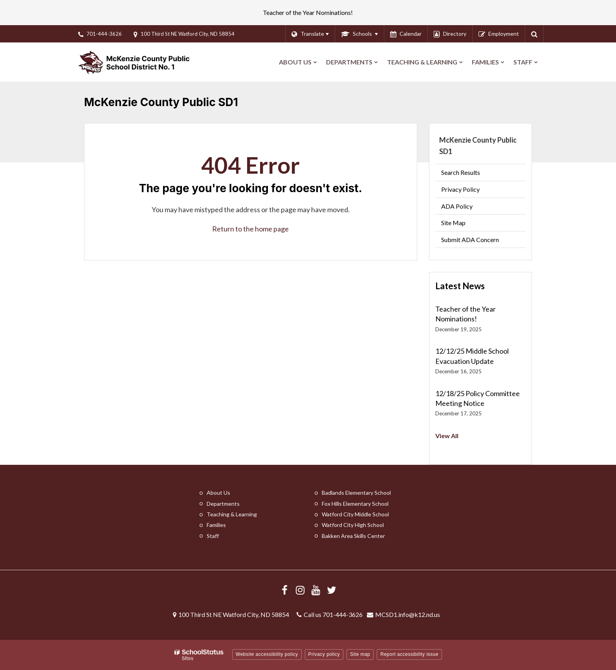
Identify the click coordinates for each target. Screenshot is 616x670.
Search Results (460, 172)
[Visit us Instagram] (300, 590)
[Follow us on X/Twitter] (331, 590)
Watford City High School (353, 524)
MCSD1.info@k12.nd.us (407, 614)
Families (216, 524)
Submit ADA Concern (470, 239)
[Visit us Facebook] (284, 590)
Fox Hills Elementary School (355, 503)
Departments (223, 503)
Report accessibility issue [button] (409, 654)
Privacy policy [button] (324, 654)
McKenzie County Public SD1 (478, 146)
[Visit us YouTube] (316, 590)
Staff (213, 535)
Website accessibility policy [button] (267, 654)
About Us (218, 492)
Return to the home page (250, 228)
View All (446, 435)
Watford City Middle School (355, 514)
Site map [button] (360, 654)
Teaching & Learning (232, 514)
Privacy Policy (460, 189)
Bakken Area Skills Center (353, 535)
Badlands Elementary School (356, 492)
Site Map (453, 222)
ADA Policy (457, 206)
